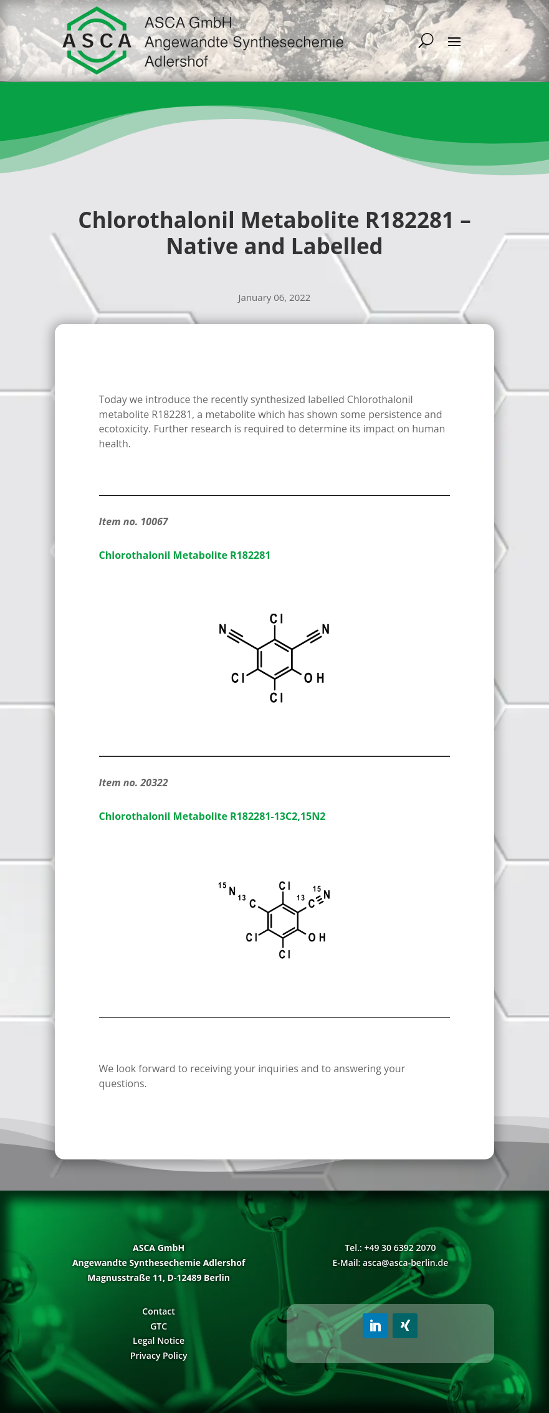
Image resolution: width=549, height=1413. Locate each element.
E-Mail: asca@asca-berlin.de (390, 1262)
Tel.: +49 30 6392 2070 (390, 1248)
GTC (158, 1326)
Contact (158, 1311)
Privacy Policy (159, 1355)
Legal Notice (158, 1340)
